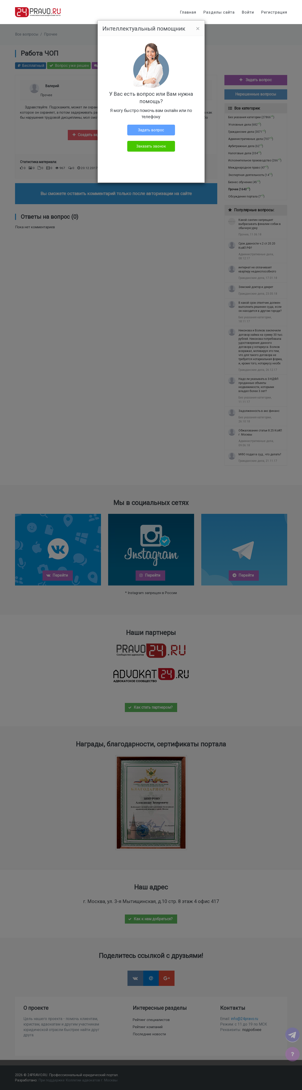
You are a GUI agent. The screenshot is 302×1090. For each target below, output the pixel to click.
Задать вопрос (151, 130)
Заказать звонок (151, 146)
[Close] (198, 28)
